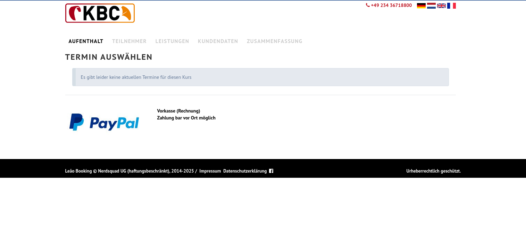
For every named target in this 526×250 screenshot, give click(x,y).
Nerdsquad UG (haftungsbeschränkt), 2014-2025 (146, 171)
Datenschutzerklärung (245, 171)
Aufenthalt (86, 41)
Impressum (210, 171)
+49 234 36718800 (389, 5)
